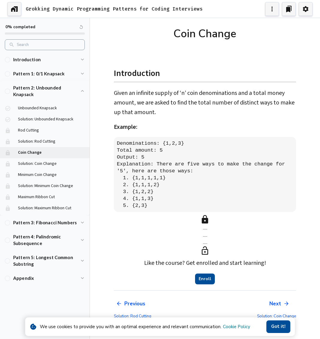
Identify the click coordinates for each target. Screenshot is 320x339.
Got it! (278, 326)
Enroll (205, 279)
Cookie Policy (236, 327)
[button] (45, 60)
